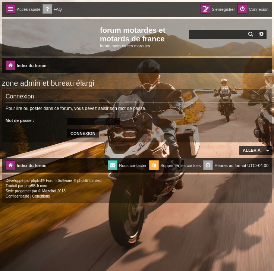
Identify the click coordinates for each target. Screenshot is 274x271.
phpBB (36, 181)
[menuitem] (52, 9)
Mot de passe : (20, 120)
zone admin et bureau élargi (48, 83)
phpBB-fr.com (36, 186)
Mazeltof (49, 191)
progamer (23, 191)
